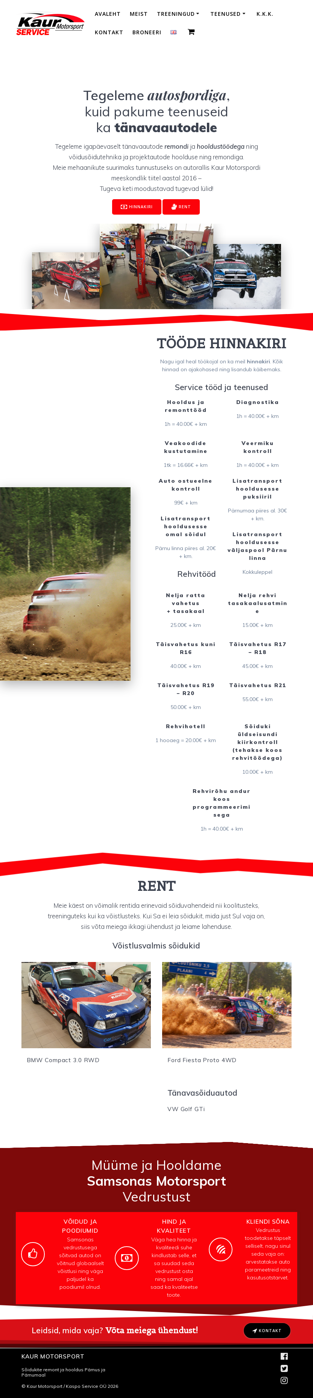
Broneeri (146, 32)
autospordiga (186, 95)
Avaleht (108, 13)
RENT (181, 207)
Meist (139, 13)
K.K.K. (265, 13)
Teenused (225, 13)
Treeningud (176, 13)
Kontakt (109, 32)
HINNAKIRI (137, 207)
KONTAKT (267, 1331)
